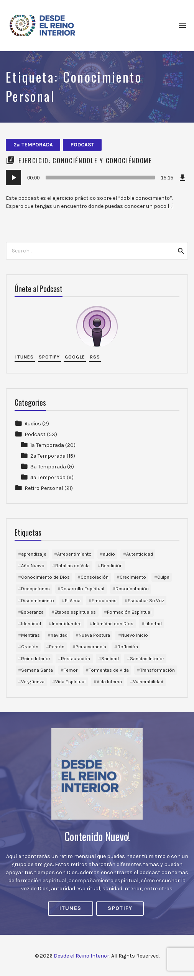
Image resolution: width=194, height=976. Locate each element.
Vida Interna (109, 681)
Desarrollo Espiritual (82, 588)
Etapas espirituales (75, 612)
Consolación (95, 577)
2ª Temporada (33, 144)
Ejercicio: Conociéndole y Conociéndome (85, 160)
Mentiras (30, 635)
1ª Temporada (47, 445)
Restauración (75, 658)
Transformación (157, 670)
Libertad (153, 623)
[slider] (100, 177)
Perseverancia (91, 646)
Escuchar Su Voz (146, 600)
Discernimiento (37, 600)
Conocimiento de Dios (45, 577)
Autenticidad (139, 554)
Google (75, 357)
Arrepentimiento (74, 554)
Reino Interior (35, 658)
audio (109, 554)
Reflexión (127, 646)
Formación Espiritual (129, 612)
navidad (59, 635)
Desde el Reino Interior (81, 956)
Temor (70, 670)
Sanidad (110, 658)
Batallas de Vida (72, 565)
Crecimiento (133, 577)
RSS (95, 357)
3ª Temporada (48, 466)
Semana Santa (37, 670)
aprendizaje (33, 554)
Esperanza (32, 612)
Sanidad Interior (147, 658)
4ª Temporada (48, 477)
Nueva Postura (94, 635)
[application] (97, 177)
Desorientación (132, 588)
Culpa (163, 577)
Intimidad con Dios (113, 623)
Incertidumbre (67, 623)
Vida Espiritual (70, 681)
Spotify (49, 357)
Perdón (56, 646)
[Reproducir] (13, 177)
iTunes (24, 357)
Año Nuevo (32, 565)
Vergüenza (32, 681)
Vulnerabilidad (148, 681)
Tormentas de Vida (109, 670)
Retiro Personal (44, 488)
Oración (29, 646)
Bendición (112, 565)
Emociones (104, 600)
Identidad (31, 623)
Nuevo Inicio (134, 635)
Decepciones (35, 588)
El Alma (73, 600)
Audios (33, 423)
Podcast (82, 144)
